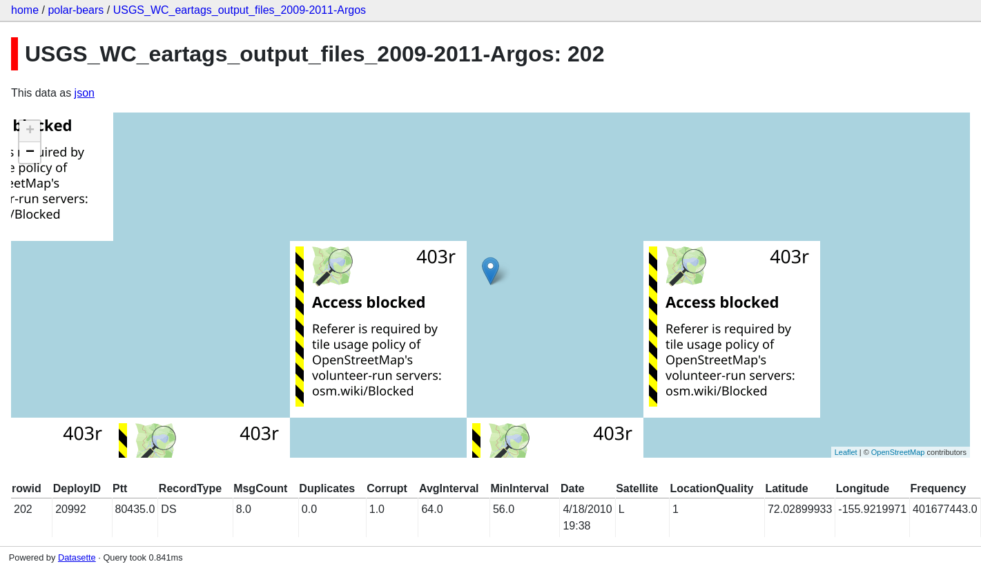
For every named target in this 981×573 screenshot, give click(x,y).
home (25, 10)
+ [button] (30, 131)
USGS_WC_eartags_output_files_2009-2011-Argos (239, 10)
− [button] (30, 152)
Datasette (77, 557)
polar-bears (76, 10)
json (85, 93)
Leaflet (846, 452)
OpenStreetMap (898, 452)
